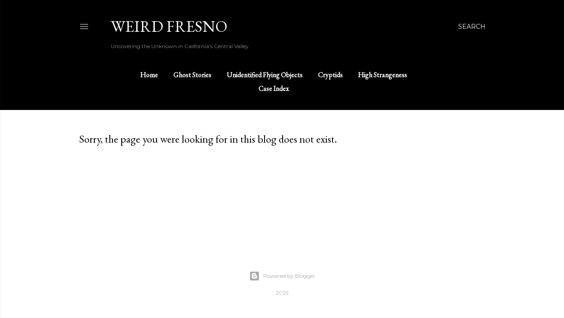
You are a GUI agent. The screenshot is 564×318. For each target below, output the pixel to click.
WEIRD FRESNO (169, 26)
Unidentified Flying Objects (265, 75)
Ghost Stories (192, 75)
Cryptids (330, 75)
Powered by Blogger (282, 276)
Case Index (273, 88)
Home (149, 75)
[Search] (472, 26)
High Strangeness (382, 75)
